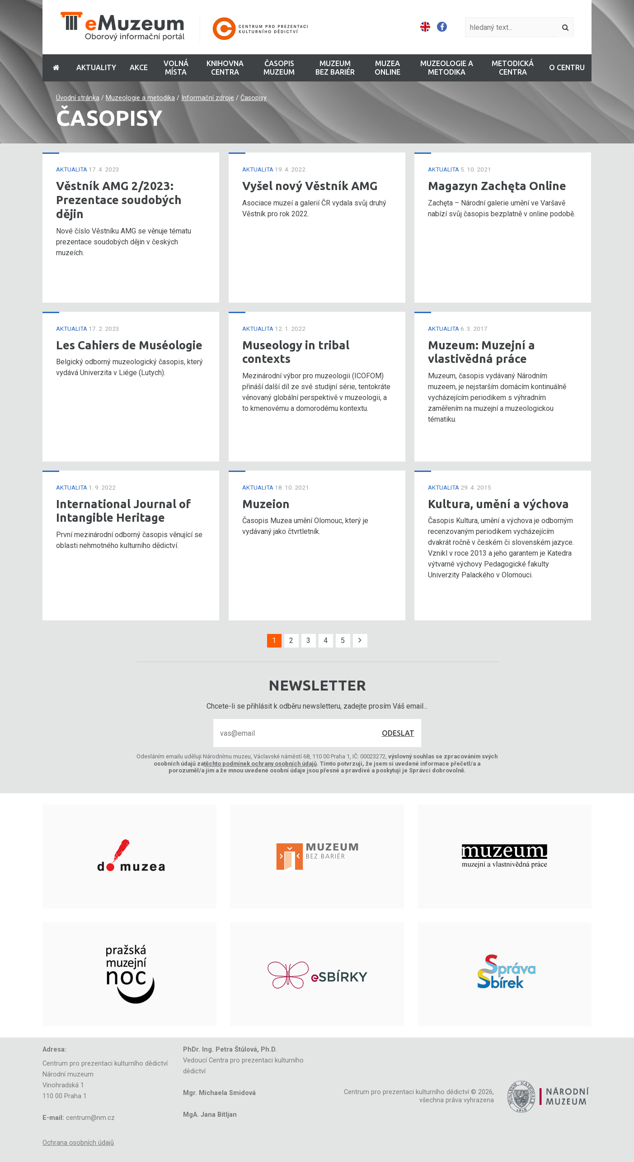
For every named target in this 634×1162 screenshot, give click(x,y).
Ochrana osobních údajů (78, 1143)
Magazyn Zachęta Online (497, 185)
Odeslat (398, 733)
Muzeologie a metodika (140, 98)
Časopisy (253, 98)
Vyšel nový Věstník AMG (310, 185)
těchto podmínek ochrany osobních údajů (260, 763)
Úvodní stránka (77, 98)
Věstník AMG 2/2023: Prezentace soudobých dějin (119, 199)
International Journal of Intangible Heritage (123, 510)
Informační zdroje (207, 98)
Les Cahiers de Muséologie (129, 345)
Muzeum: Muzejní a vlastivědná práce (481, 352)
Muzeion (266, 503)
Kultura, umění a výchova (498, 503)
